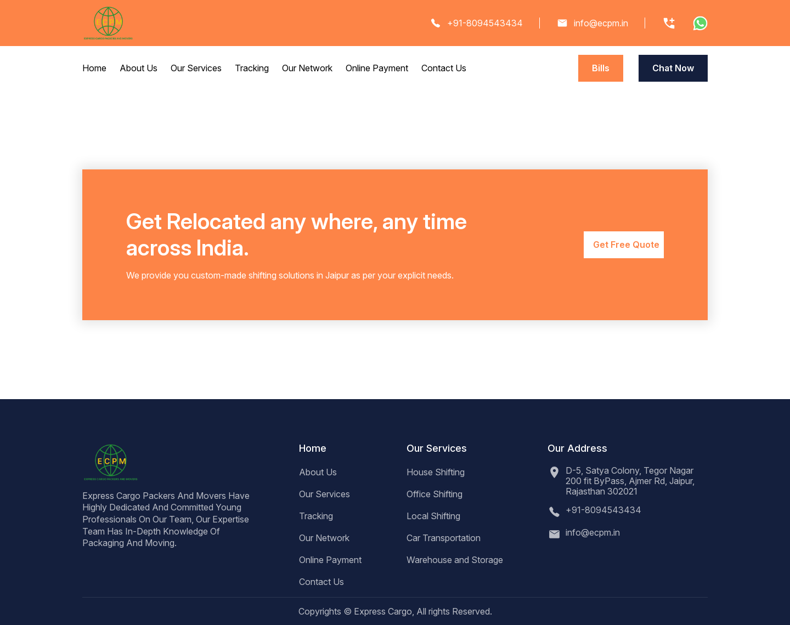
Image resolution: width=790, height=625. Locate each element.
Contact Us (443, 68)
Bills (601, 68)
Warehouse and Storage (455, 559)
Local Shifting (433, 515)
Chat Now (673, 68)
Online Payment (377, 68)
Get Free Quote (626, 244)
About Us (138, 68)
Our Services (196, 68)
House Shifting (436, 472)
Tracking (252, 68)
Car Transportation (444, 537)
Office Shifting (434, 493)
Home (94, 68)
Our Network (307, 68)
